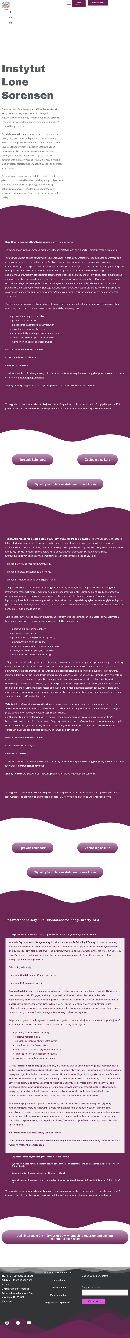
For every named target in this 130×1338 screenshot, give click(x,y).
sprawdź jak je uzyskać (31, 377)
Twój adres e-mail (105, 1291)
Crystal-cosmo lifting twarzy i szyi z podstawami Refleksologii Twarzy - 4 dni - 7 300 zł (58, 934)
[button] (98, 3)
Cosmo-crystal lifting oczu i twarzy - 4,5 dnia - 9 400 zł (41, 1173)
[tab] (65, 934)
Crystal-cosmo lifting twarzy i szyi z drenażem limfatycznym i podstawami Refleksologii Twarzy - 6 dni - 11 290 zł (66, 1181)
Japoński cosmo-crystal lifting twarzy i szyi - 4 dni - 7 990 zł (44, 1156)
